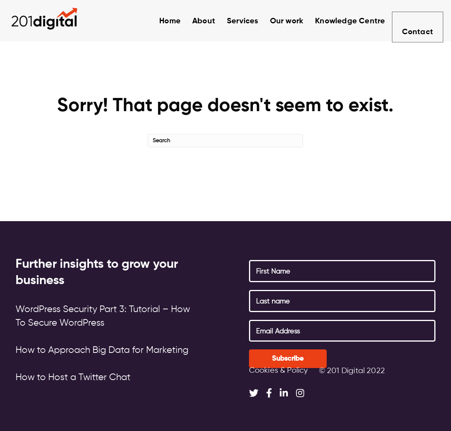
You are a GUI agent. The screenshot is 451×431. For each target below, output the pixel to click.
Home (161, 21)
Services (234, 21)
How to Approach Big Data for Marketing (102, 350)
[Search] (225, 140)
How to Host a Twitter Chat (73, 377)
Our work (278, 21)
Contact (416, 22)
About (195, 21)
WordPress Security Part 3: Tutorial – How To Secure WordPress (103, 316)
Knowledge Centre (341, 21)
